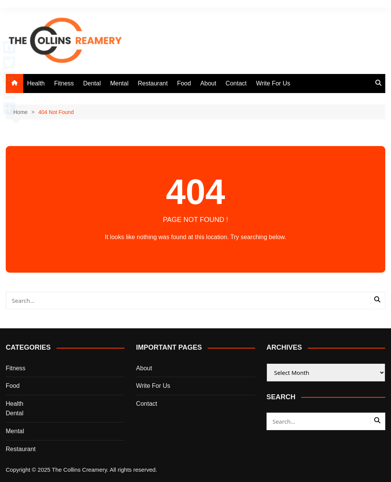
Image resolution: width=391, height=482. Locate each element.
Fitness (64, 83)
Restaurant (153, 83)
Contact (236, 83)
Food (184, 83)
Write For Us (273, 83)
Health (36, 83)
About (208, 83)
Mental (119, 83)
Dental (92, 83)
